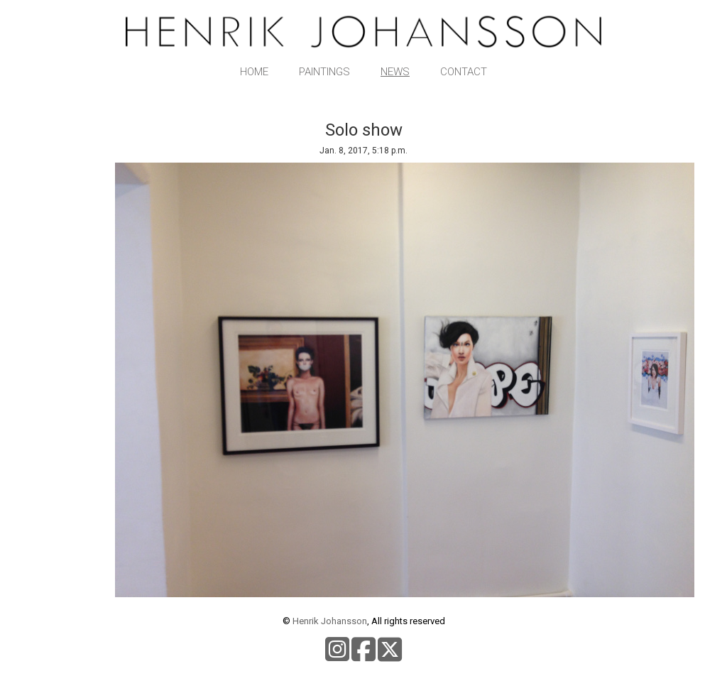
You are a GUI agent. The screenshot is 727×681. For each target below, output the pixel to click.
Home (254, 71)
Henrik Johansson (330, 621)
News (395, 71)
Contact (463, 71)
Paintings (324, 71)
